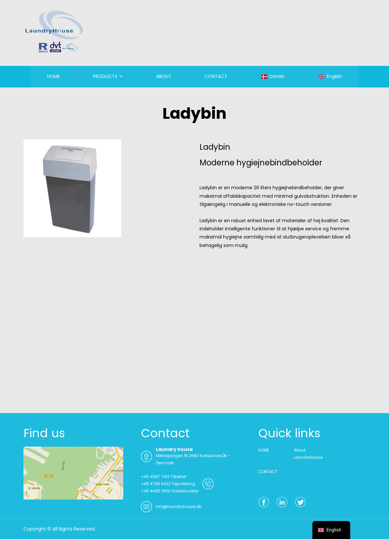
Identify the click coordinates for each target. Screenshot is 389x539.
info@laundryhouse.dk (178, 506)
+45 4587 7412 (155, 476)
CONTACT (215, 76)
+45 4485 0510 (156, 491)
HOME (53, 76)
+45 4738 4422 (156, 483)
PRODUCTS (105, 76)
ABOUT (164, 76)
